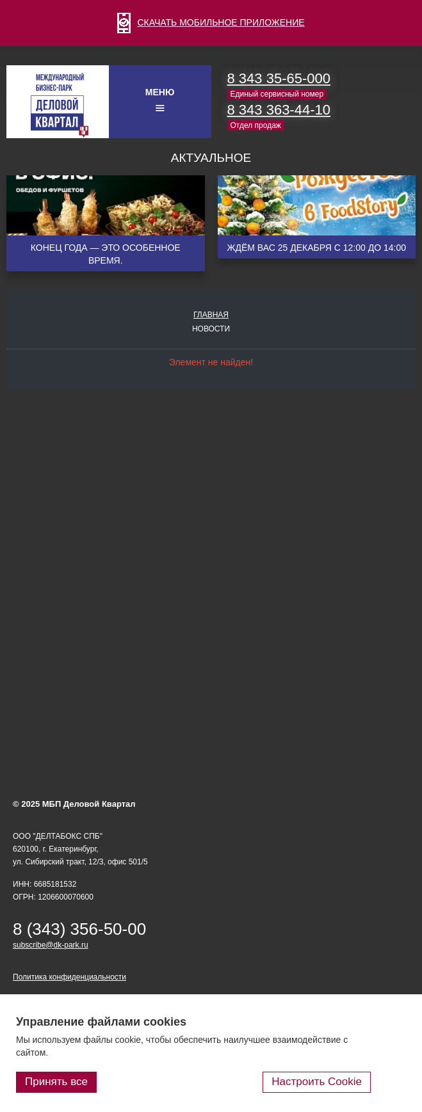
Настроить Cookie (317, 1082)
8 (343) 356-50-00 (79, 929)
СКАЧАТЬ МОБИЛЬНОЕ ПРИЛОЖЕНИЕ (210, 22)
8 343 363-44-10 (278, 110)
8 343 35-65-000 (278, 78)
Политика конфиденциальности (69, 977)
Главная (211, 314)
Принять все (56, 1082)
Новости (211, 328)
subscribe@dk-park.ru (50, 945)
